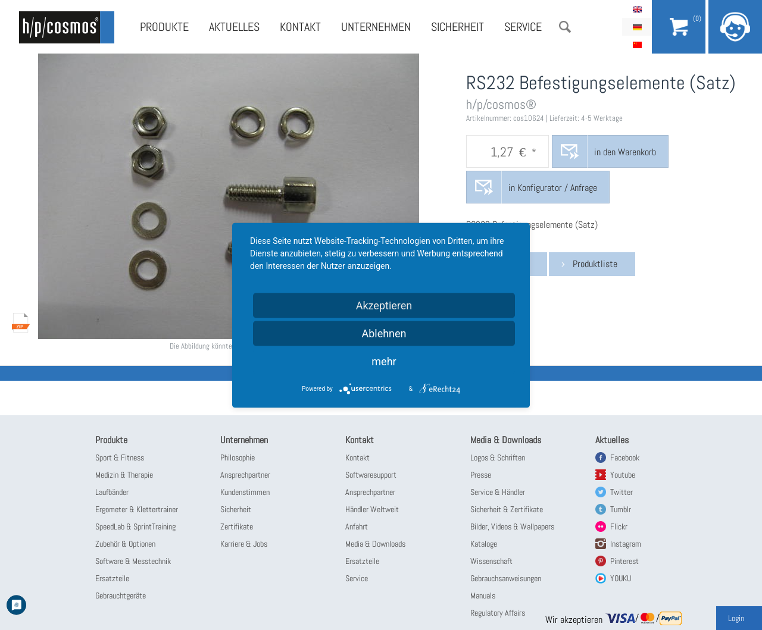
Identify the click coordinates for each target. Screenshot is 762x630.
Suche (565, 27)
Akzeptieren (384, 305)
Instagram (625, 543)
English (637, 9)
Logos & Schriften (497, 457)
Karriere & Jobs (243, 543)
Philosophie (237, 457)
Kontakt (300, 27)
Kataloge (483, 543)
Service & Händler (497, 492)
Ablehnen (383, 333)
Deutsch (637, 27)
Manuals (482, 595)
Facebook (624, 457)
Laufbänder (112, 492)
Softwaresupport (370, 474)
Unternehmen (376, 27)
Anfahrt (356, 526)
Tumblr (620, 509)
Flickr (618, 526)
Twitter (621, 492)
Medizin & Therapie (124, 474)
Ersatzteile (112, 578)
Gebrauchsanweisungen (505, 578)
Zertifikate (236, 526)
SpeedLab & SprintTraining (135, 526)
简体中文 (637, 45)
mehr (383, 361)
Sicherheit (457, 27)
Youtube (622, 474)
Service (523, 27)
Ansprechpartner (245, 474)
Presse (480, 474)
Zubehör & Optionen (125, 543)
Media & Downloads (375, 543)
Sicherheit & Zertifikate (506, 509)
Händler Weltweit (372, 509)
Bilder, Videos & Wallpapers (512, 526)
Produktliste (595, 264)
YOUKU (620, 578)
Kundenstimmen (245, 492)
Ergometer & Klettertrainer (136, 509)
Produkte (164, 27)
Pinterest (624, 561)
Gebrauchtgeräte (120, 595)
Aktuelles (234, 27)
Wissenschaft (491, 561)
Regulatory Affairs (497, 612)
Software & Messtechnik (133, 561)
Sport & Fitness (119, 457)
